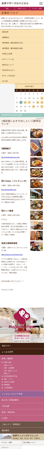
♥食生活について (8, 65)
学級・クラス (8, 378)
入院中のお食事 (9, 381)
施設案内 (5, 429)
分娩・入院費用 (9, 367)
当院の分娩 (7, 362)
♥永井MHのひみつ (8, 70)
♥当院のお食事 (7, 54)
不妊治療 (5, 405)
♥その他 (5, 81)
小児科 (4, 417)
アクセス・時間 (37, 8)
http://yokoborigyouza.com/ (10, 157)
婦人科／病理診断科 (10, 399)
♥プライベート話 (8, 59)
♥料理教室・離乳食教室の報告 (12, 48)
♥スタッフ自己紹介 (8, 76)
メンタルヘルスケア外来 (12, 393)
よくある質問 (7, 352)
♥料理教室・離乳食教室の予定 (12, 43)
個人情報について (29, 441)
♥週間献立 (5, 37)
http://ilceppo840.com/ (8, 189)
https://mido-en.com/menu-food (11, 254)
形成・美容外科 (8, 411)
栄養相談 (7, 384)
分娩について (8, 365)
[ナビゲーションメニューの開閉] (40, 3)
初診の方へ (6, 345)
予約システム (22, 8)
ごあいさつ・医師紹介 (11, 423)
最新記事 (5, 32)
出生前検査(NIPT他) (10, 376)
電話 (7, 8)
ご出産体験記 (8, 387)
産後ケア (7, 373)
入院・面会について (10, 370)
